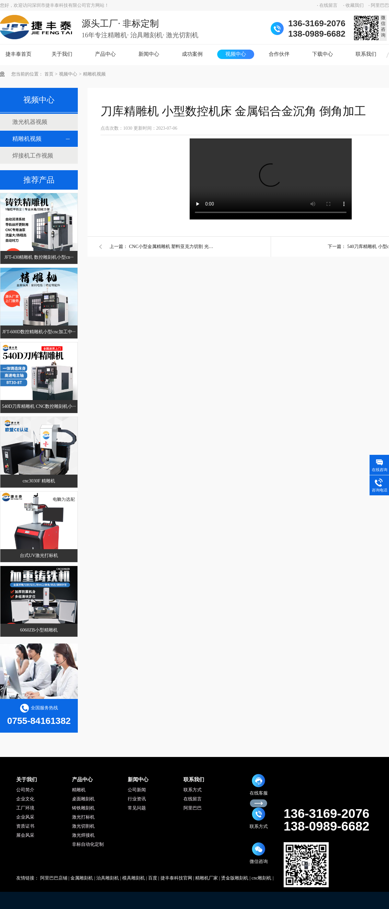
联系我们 (366, 54)
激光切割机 (83, 826)
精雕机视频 (94, 74)
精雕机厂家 (206, 878)
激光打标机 (83, 817)
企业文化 (25, 799)
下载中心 (322, 54)
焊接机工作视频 (32, 155)
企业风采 (25, 817)
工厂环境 (25, 808)
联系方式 (192, 789)
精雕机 (79, 789)
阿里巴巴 (380, 5)
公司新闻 (137, 789)
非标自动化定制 (88, 844)
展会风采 (25, 835)
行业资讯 (137, 799)
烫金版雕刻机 (234, 878)
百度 (152, 878)
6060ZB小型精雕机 (39, 630)
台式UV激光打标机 (39, 555)
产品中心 (105, 54)
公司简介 (25, 789)
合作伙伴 (279, 54)
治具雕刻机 (107, 878)
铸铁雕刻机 (83, 808)
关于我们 (62, 54)
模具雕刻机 (133, 878)
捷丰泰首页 (18, 54)
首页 (48, 74)
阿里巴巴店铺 (53, 878)
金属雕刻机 (81, 878)
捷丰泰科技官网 (176, 878)
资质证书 (25, 826)
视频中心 (235, 54)
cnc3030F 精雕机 (39, 480)
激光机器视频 (29, 122)
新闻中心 (148, 54)
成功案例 (192, 54)
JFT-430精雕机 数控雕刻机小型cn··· (38, 257)
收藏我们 (355, 5)
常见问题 (137, 808)
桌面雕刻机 (83, 799)
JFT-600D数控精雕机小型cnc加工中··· (39, 331)
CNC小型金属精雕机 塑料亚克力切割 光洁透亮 (171, 246)
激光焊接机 (83, 835)
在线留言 (328, 5)
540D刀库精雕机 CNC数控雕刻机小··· (39, 406)
